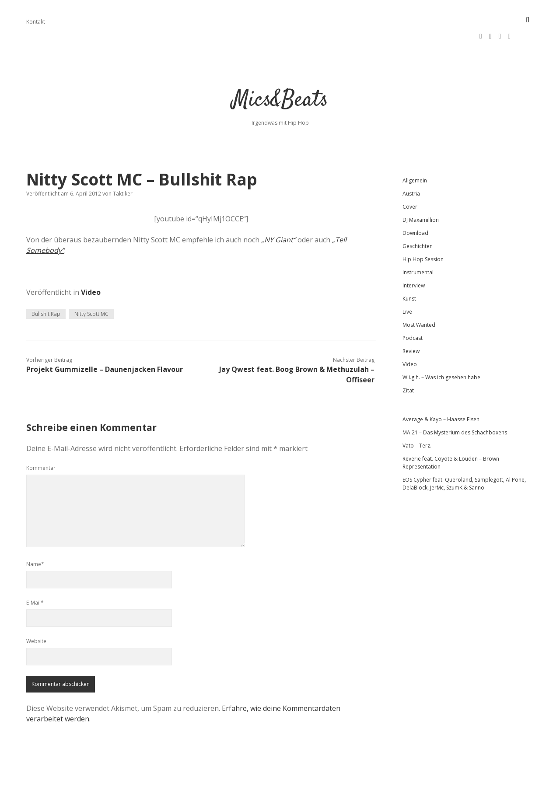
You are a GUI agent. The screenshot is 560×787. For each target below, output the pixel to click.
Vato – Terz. (416, 419)
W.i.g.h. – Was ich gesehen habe (441, 351)
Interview (413, 259)
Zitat (408, 364)
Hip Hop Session (423, 233)
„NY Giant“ (278, 213)
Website (36, 615)
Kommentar (41, 441)
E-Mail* (35, 576)
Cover (409, 180)
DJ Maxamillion (420, 193)
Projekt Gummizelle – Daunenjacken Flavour (104, 343)
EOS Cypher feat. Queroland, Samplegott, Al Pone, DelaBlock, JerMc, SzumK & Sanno (464, 457)
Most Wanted (418, 298)
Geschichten (417, 220)
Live (407, 285)
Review (411, 325)
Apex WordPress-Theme (252, 777)
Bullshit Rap (46, 287)
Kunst (409, 272)
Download (415, 206)
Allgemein (414, 154)
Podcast (412, 311)
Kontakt (35, 21)
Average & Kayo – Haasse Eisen (441, 393)
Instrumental (418, 246)
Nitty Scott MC (91, 287)
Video (91, 266)
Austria (411, 167)
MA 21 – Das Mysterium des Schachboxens (454, 406)
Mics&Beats (280, 74)
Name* (35, 538)
